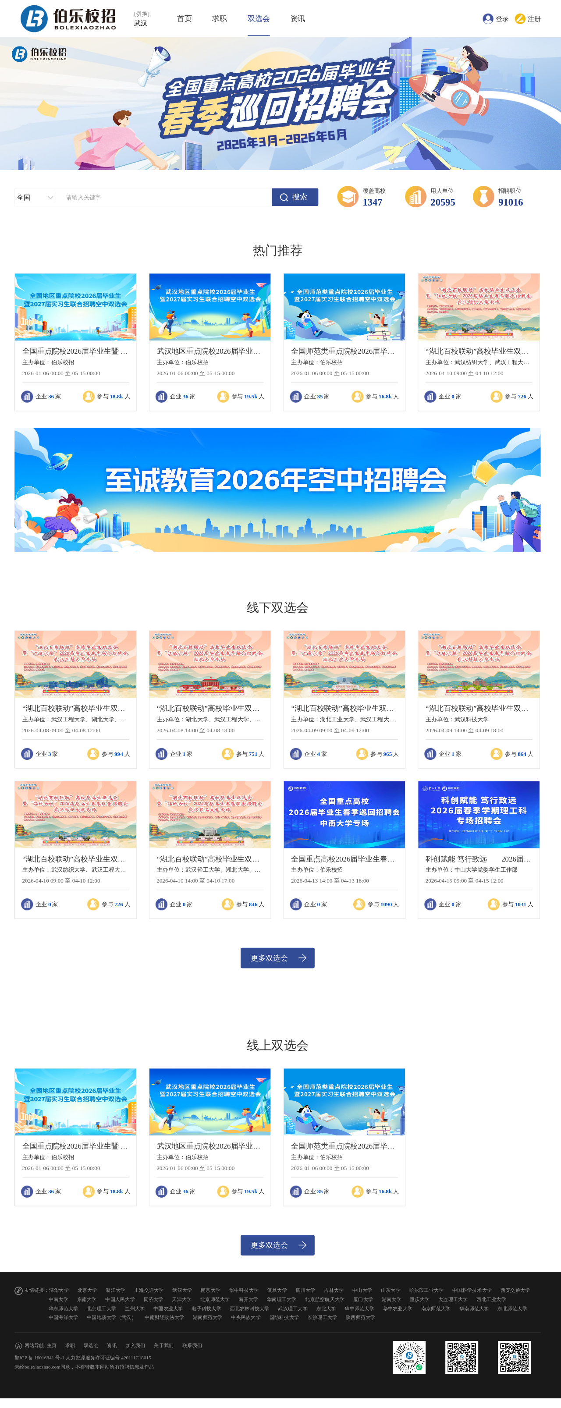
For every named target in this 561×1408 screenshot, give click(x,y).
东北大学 (326, 1308)
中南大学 (58, 1299)
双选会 (259, 18)
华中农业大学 (398, 1308)
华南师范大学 (474, 1308)
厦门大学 (363, 1299)
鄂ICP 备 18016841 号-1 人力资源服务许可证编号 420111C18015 (82, 1358)
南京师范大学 (436, 1308)
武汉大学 (182, 1290)
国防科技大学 (284, 1317)
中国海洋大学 (63, 1317)
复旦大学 (277, 1290)
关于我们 (164, 1345)
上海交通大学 (149, 1290)
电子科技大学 (206, 1308)
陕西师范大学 (361, 1317)
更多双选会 (269, 958)
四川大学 (306, 1290)
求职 (219, 18)
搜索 (299, 197)
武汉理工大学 (293, 1308)
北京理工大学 (102, 1308)
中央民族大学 (246, 1317)
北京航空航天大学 (324, 1299)
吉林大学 (334, 1290)
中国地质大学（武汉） (111, 1317)
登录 (502, 18)
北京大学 (87, 1290)
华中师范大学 (359, 1308)
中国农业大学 (168, 1308)
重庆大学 (420, 1299)
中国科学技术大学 (472, 1290)
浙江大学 (115, 1290)
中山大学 (362, 1290)
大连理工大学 (453, 1299)
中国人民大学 (120, 1299)
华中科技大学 (244, 1290)
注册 (534, 18)
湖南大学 (391, 1299)
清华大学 (59, 1290)
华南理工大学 (282, 1299)
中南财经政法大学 (164, 1317)
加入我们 (136, 1345)
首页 (184, 18)
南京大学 (210, 1290)
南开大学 (248, 1299)
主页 (52, 1345)
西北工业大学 (491, 1299)
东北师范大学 (512, 1308)
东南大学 (87, 1299)
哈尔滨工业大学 (426, 1290)
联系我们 (192, 1345)
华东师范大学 (63, 1308)
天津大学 (182, 1299)
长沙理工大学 (322, 1317)
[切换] (141, 14)
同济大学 (153, 1299)
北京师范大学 (215, 1299)
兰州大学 (135, 1308)
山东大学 (391, 1290)
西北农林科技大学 (250, 1308)
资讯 (298, 18)
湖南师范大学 (208, 1317)
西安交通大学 (515, 1290)
